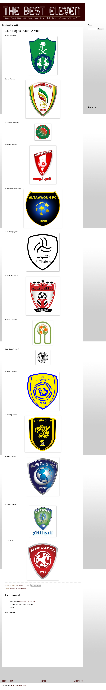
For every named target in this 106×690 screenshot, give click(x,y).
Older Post (78, 681)
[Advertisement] (42, 673)
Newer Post (7, 681)
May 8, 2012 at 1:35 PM (27, 601)
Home (43, 681)
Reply (12, 607)
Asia (11, 588)
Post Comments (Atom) (19, 685)
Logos (15, 588)
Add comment (10, 612)
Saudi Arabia (22, 588)
